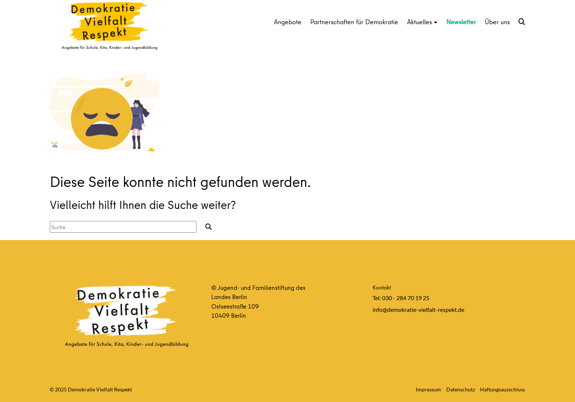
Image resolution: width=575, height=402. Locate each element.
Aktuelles (419, 21)
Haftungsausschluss (502, 389)
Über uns (497, 21)
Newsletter (461, 21)
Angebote (287, 21)
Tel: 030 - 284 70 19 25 (401, 297)
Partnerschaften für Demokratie (354, 21)
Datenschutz (460, 389)
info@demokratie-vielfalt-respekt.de (418, 309)
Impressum (428, 389)
